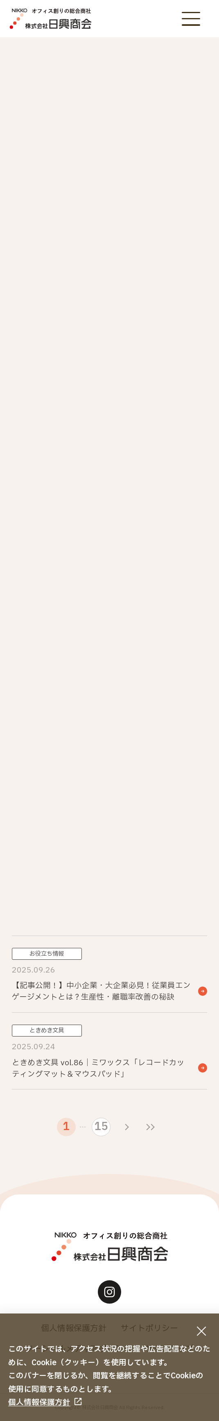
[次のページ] (126, 1127)
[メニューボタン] (191, 18)
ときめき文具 (59, 307)
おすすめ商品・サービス (159, 250)
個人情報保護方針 (39, 1402)
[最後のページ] (150, 1127)
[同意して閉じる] (201, 1331)
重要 (59, 222)
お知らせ (159, 193)
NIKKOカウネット (59, 250)
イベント (159, 222)
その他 (159, 307)
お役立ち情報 (59, 279)
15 (101, 1127)
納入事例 (159, 279)
